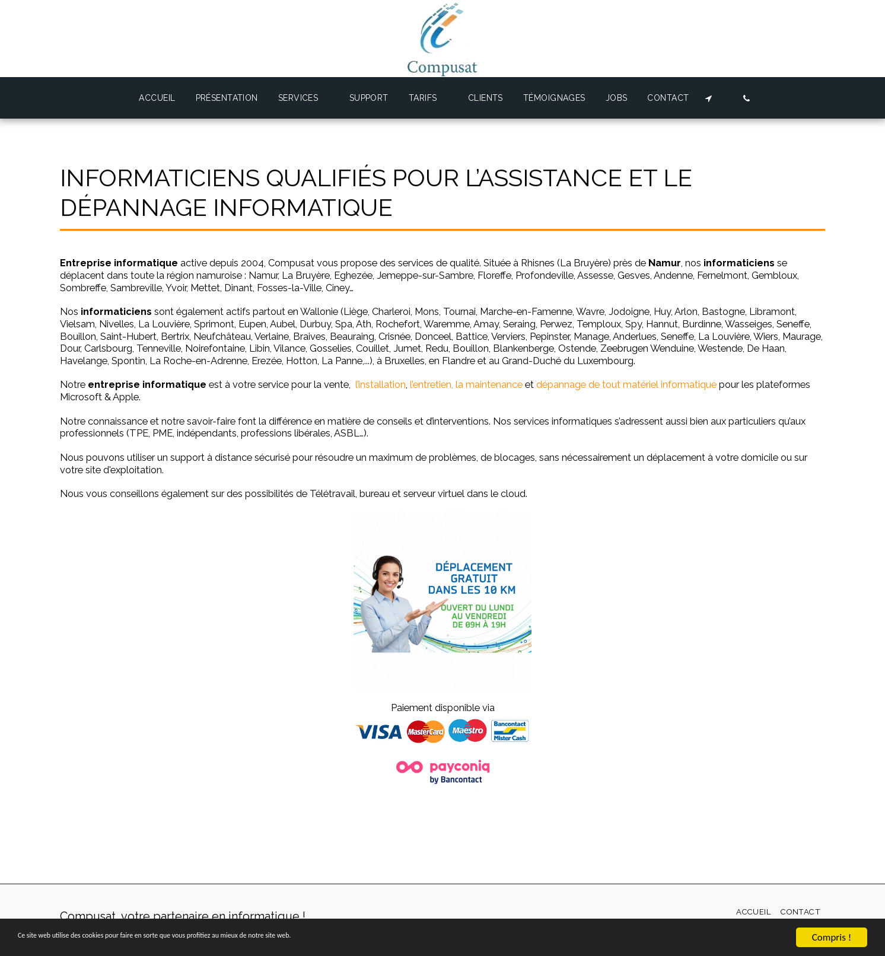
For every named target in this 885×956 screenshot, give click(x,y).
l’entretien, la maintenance (466, 384)
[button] (304, 98)
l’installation (380, 384)
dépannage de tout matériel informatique (626, 384)
